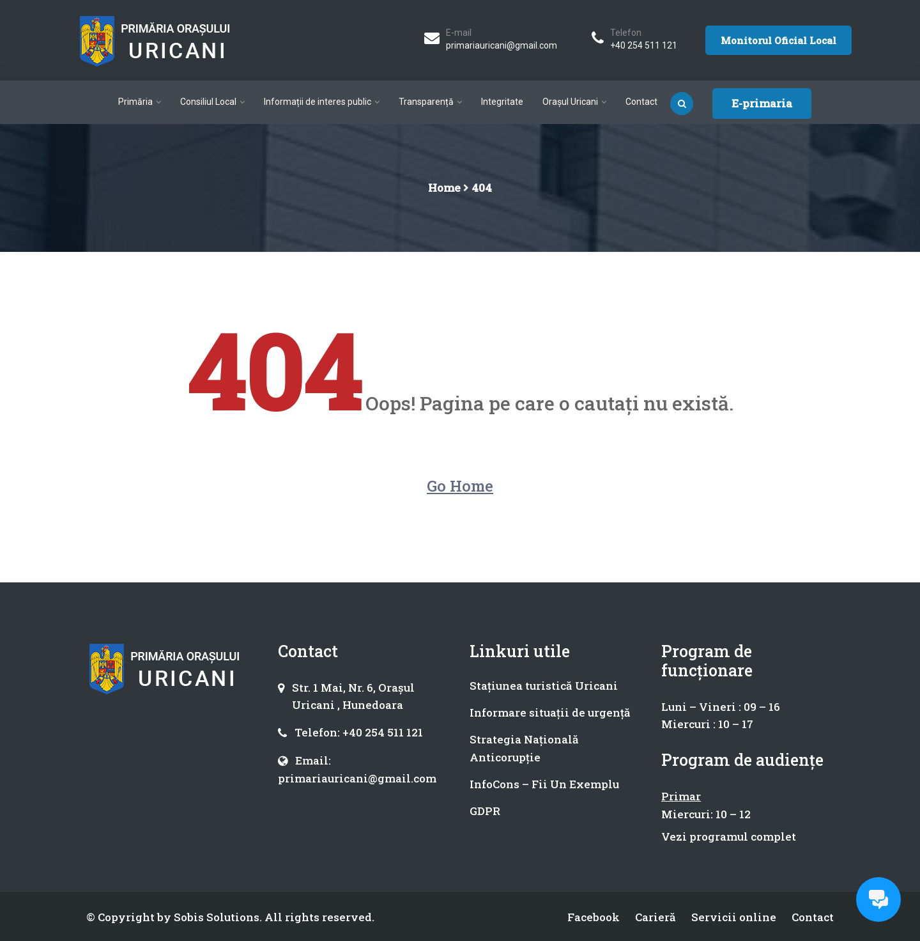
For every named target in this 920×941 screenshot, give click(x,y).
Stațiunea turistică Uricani (544, 685)
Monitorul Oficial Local (778, 40)
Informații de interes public (317, 102)
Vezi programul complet (728, 836)
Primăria (135, 102)
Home (444, 187)
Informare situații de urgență (550, 712)
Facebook (593, 917)
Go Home (460, 486)
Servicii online (733, 917)
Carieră (655, 917)
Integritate (502, 102)
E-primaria (762, 103)
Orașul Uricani (570, 102)
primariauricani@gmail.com (501, 45)
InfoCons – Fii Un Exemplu (544, 784)
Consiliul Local (208, 102)
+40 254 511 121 (643, 45)
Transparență (426, 102)
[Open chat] (878, 899)
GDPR (485, 811)
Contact (641, 102)
